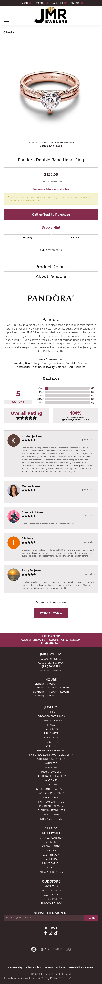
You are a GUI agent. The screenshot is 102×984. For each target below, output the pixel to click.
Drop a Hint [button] (51, 227)
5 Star (40, 388)
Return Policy (51, 899)
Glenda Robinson (33, 512)
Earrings (46, 363)
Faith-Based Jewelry (43, 367)
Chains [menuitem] (51, 746)
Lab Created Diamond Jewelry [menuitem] (51, 754)
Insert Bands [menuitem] (51, 797)
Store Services (51, 890)
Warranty (51, 895)
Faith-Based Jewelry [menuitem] (51, 776)
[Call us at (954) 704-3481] (51, 666)
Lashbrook (51, 855)
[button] (25, 3)
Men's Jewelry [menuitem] (51, 772)
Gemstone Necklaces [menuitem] (51, 789)
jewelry (10, 32)
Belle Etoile (51, 833)
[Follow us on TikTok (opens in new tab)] (56, 933)
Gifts (58, 367)
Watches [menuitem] (51, 780)
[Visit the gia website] (45, 949)
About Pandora (51, 276)
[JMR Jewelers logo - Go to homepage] (51, 15)
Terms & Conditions (54, 967)
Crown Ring (51, 846)
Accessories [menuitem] (51, 784)
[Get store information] (51, 670)
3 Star (40, 395)
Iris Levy (27, 538)
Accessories (23, 367)
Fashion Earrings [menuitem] (51, 801)
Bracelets (70, 363)
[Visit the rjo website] (68, 949)
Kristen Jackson (32, 436)
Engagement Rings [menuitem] (51, 716)
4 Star (40, 391)
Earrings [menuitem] (51, 729)
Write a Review (51, 612)
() (92, 388)
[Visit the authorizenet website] (34, 949)
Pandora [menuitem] (51, 767)
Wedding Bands (23, 363)
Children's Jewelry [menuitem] (51, 759)
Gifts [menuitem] (51, 712)
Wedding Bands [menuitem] (51, 720)
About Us (51, 886)
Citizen (51, 842)
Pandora (82, 363)
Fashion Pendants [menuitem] (51, 793)
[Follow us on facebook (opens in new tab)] (45, 933)
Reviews (51, 379)
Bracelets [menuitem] (51, 742)
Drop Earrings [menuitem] (51, 819)
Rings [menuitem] (51, 725)
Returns (75, 237)
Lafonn (51, 850)
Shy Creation (51, 863)
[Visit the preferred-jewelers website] (57, 949)
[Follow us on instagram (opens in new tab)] (50, 933)
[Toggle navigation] (6, 22)
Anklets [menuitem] (51, 763)
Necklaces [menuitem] (51, 737)
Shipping (27, 237)
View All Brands (51, 872)
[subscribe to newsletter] (91, 918)
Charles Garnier (51, 837)
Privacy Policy (51, 903)
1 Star (40, 402)
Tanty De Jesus (31, 570)
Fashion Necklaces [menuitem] (51, 810)
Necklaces (58, 363)
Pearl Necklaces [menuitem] (51, 806)
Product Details (51, 266)
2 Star (40, 398)
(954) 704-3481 (51, 146)
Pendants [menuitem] (51, 733)
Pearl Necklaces (76, 367)
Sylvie (51, 867)
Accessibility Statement (81, 967)
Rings (37, 363)
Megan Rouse (31, 486)
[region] (51, 91)
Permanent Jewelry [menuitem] (51, 750)
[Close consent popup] (70, 978)
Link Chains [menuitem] (51, 814)
